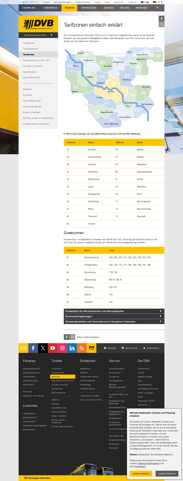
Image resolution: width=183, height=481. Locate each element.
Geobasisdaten (29, 429)
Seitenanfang (153, 348)
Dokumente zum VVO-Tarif (36, 60)
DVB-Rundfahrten (87, 380)
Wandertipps (85, 384)
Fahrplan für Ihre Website (33, 396)
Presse (107, 2)
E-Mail (23, 348)
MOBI (140, 397)
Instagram (62, 348)
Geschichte (142, 405)
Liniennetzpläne (29, 413)
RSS (82, 348)
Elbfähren (84, 372)
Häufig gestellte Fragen (62, 2)
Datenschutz (119, 2)
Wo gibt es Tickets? (33, 66)
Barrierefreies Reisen (117, 407)
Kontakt (46, 2)
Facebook (161, 18)
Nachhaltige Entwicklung (148, 388)
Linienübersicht (29, 421)
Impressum (140, 466)
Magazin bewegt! (145, 376)
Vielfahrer (27, 89)
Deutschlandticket (32, 106)
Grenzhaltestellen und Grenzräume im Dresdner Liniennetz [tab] (100, 321)
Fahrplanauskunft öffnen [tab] (35, 35)
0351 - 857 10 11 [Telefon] (32, 2)
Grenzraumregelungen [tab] (78, 316)
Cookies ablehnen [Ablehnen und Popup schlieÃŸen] (167, 473)
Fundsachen (114, 376)
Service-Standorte (116, 368)
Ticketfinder (29, 43)
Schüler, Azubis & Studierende (38, 118)
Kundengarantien (116, 380)
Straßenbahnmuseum (89, 376)
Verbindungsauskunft (31, 368)
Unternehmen (143, 368)
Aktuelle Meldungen (82, 2)
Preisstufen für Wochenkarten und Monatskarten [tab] (94, 311)
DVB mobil (91, 348)
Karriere (97, 2)
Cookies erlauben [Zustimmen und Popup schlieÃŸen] (141, 473)
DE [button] (156, 2)
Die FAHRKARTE (31, 77)
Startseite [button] (112, 348)
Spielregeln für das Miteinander (116, 402)
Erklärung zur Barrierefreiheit (115, 423)
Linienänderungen (30, 380)
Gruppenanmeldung (117, 440)
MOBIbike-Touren (87, 388)
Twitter (161, 24)
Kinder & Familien (31, 112)
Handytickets (29, 72)
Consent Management (118, 429)
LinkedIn (72, 348)
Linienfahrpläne (29, 376)
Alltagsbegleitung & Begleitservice (117, 412)
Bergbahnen (85, 368)
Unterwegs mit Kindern (89, 396)
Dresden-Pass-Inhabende (36, 124)
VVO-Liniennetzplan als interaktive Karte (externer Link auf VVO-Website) (103, 134)
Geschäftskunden (32, 100)
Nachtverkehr (28, 384)
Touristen (27, 95)
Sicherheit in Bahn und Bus (118, 395)
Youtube (52, 348)
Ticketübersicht (30, 48)
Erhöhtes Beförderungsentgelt (117, 385)
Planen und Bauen (145, 393)
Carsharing (113, 448)
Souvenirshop (114, 372)
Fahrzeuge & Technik (146, 401)
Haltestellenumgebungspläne (35, 425)
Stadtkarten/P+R (30, 417)
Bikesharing (114, 444)
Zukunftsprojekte (145, 384)
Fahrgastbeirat (115, 418)
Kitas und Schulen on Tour (91, 400)
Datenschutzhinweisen (148, 463)
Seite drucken (131, 348)
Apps (140, 380)
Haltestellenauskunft (31, 372)
